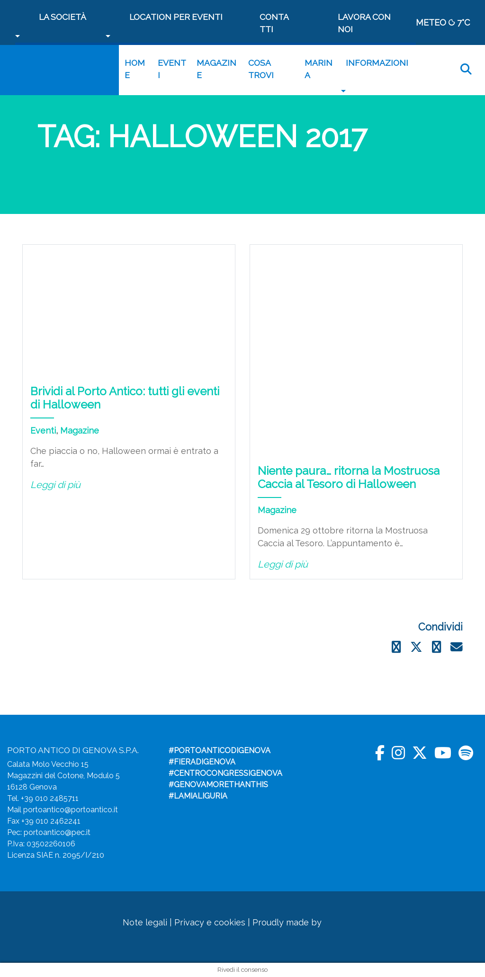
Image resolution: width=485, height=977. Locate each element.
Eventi (172, 69)
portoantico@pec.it (57, 832)
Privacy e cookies (209, 922)
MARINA (318, 69)
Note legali (145, 922)
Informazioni (377, 63)
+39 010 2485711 (50, 798)
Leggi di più (55, 484)
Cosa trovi (261, 69)
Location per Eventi (176, 17)
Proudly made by (302, 922)
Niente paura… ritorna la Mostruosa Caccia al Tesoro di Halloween (349, 477)
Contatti (274, 23)
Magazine (216, 69)
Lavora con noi (364, 23)
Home (135, 69)
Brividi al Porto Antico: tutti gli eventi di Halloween (124, 398)
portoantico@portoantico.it (70, 809)
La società (62, 17)
